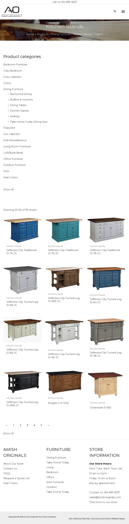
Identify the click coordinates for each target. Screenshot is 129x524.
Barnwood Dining (21, 94)
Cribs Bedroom (12, 70)
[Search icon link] (115, 11)
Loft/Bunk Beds (13, 152)
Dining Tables (18, 105)
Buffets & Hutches (21, 99)
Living (49, 467)
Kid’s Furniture (55, 482)
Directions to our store (103, 502)
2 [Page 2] (20, 425)
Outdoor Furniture (14, 164)
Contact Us (10, 468)
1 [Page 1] (13, 425)
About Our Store (13, 463)
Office (50, 477)
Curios (7, 83)
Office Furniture (13, 158)
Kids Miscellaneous (15, 140)
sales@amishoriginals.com (105, 497)
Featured (9, 127)
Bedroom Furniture (15, 64)
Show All (8, 189)
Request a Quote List (16, 478)
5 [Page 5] (41, 425)
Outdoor (51, 487)
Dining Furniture (13, 89)
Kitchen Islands (19, 110)
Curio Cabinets (12, 76)
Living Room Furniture (17, 146)
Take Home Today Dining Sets (28, 121)
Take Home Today (57, 462)
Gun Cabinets (11, 134)
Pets (6, 171)
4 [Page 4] (34, 425)
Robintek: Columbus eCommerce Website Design (103, 518)
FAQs (6, 473)
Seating (14, 116)
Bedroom (52, 472)
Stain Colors (10, 177)
